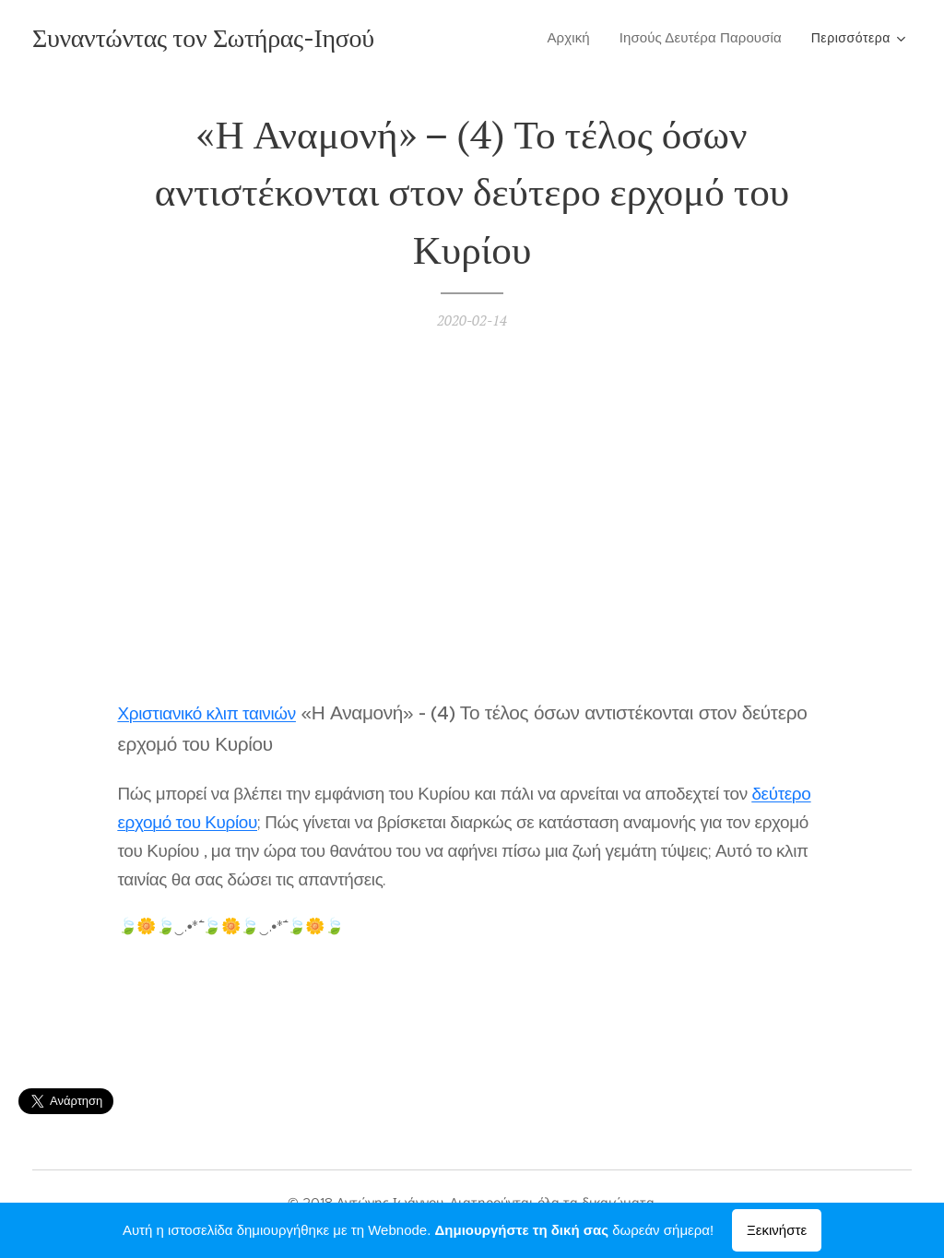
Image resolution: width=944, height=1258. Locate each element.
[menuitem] (574, 38)
